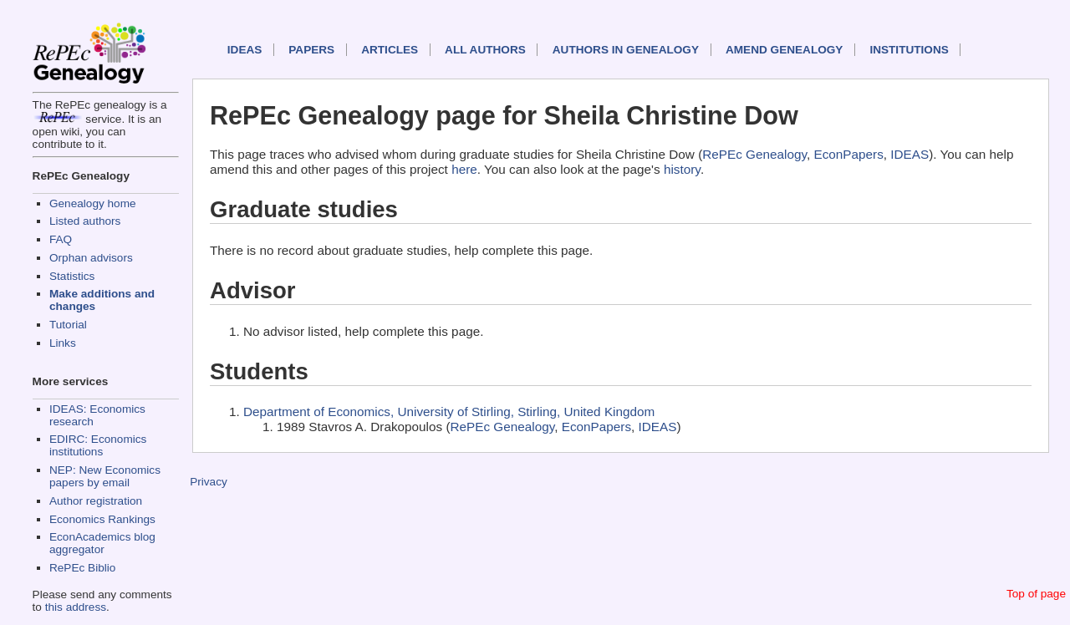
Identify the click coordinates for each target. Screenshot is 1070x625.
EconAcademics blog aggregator (102, 543)
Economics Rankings (102, 519)
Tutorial (68, 324)
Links (62, 343)
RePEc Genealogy (754, 154)
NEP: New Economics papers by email (104, 476)
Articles (389, 49)
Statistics (71, 276)
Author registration (95, 501)
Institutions (908, 49)
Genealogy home (92, 203)
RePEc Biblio (82, 567)
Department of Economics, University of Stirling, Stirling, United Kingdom (449, 411)
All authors (485, 49)
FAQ (60, 239)
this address (75, 607)
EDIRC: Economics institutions (97, 445)
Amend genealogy (784, 49)
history (682, 169)
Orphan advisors (91, 258)
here (464, 169)
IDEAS (244, 49)
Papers (311, 49)
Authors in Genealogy (626, 49)
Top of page (1036, 593)
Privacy (208, 481)
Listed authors (84, 221)
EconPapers (848, 154)
